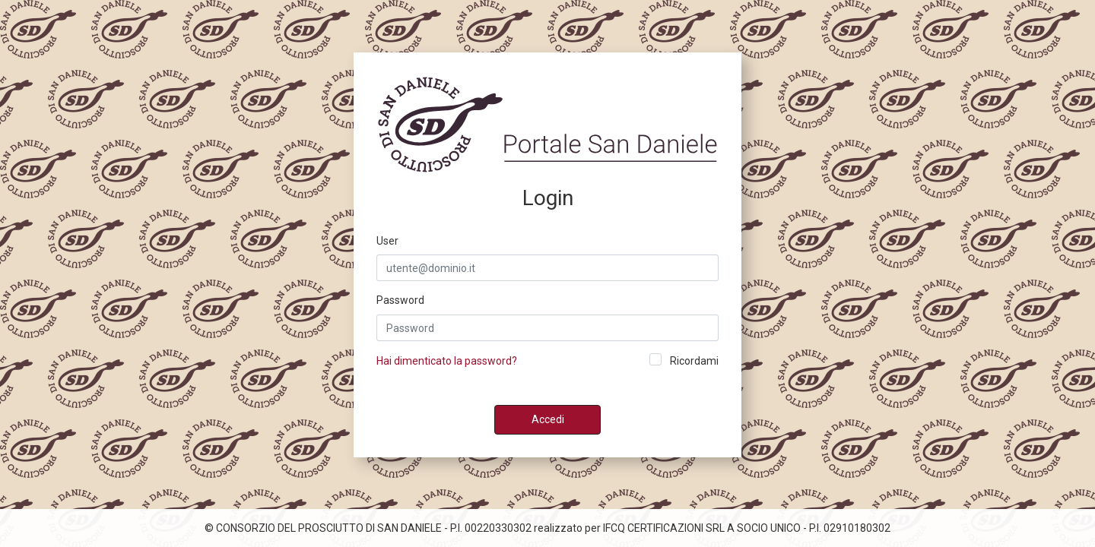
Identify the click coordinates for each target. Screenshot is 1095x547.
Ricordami (694, 361)
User (387, 241)
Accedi (548, 419)
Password (400, 300)
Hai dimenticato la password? (446, 361)
